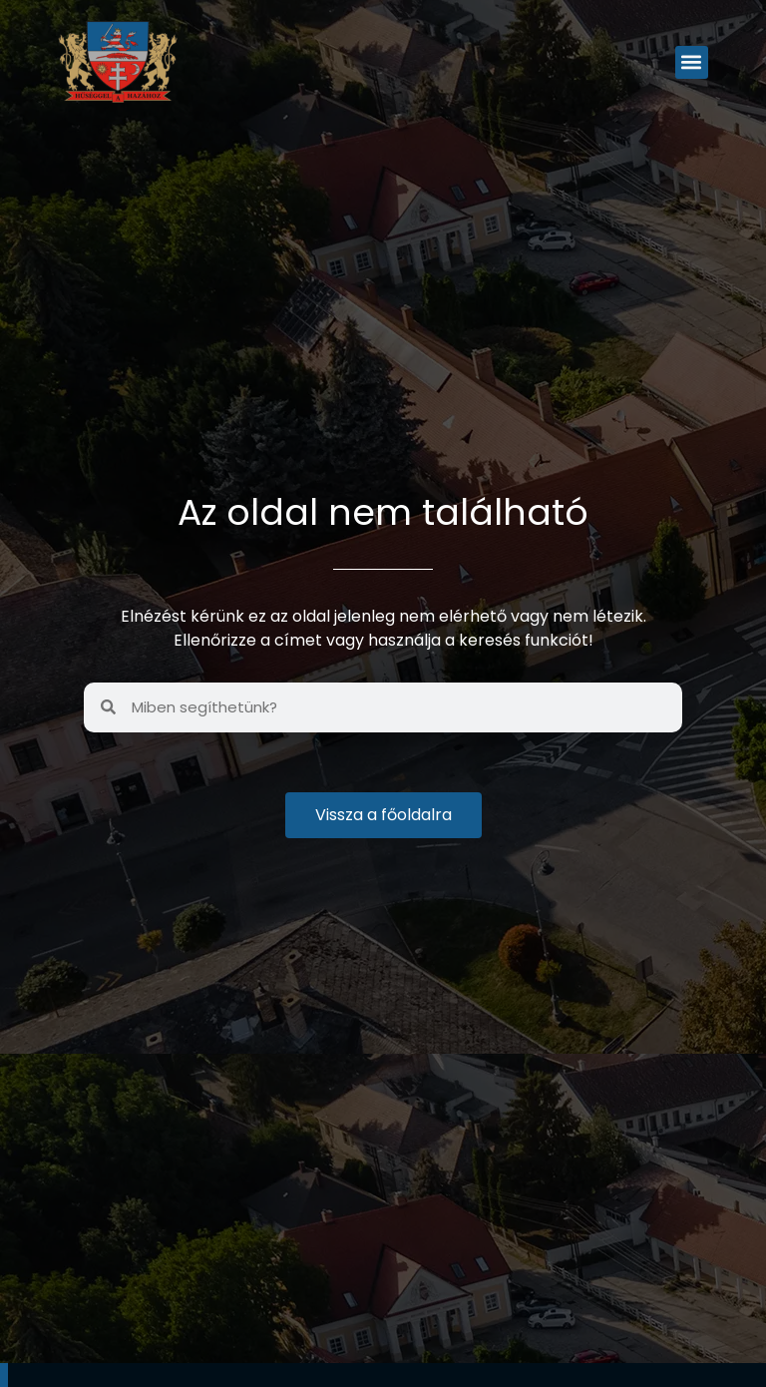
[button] (691, 62)
